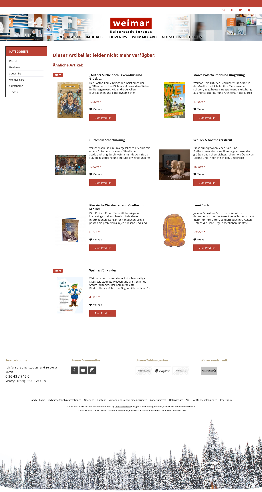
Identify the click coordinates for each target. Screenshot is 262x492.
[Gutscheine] (172, 37)
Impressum (226, 399)
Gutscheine (16, 86)
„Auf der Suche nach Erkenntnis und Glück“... (115, 76)
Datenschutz (176, 399)
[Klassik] (73, 37)
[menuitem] (248, 10)
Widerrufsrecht (158, 399)
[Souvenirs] (117, 37)
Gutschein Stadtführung (107, 140)
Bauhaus (14, 67)
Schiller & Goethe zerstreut (212, 140)
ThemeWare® (178, 410)
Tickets (13, 92)
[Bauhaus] (94, 37)
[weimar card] (144, 37)
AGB (188, 399)
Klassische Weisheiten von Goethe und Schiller (117, 207)
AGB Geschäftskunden (205, 399)
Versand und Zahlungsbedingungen (128, 399)
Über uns (89, 399)
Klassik (13, 61)
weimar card (17, 79)
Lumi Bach (201, 205)
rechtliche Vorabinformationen (64, 399)
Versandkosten (123, 406)
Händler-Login (37, 399)
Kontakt (101, 399)
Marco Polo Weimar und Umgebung (219, 75)
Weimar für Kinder (102, 270)
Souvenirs (15, 73)
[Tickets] (195, 37)
